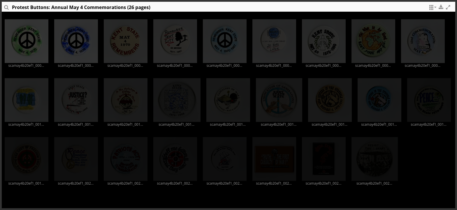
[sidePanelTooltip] (6, 8)
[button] (432, 8)
